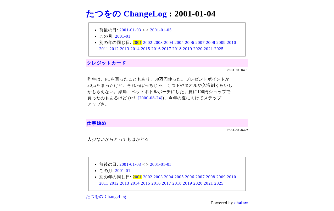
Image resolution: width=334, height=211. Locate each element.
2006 (189, 42)
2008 (210, 42)
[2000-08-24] (150, 98)
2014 (135, 49)
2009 (221, 42)
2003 (158, 42)
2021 (208, 49)
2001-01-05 (161, 30)
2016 (155, 49)
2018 (177, 49)
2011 (103, 49)
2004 (168, 42)
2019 (187, 49)
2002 (147, 42)
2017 (166, 49)
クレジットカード (106, 63)
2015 (145, 49)
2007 (200, 42)
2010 (231, 42)
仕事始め (96, 123)
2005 (179, 42)
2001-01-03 (130, 30)
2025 (219, 49)
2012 (114, 49)
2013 (124, 49)
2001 (137, 42)
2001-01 (122, 36)
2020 (198, 49)
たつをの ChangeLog (126, 13)
